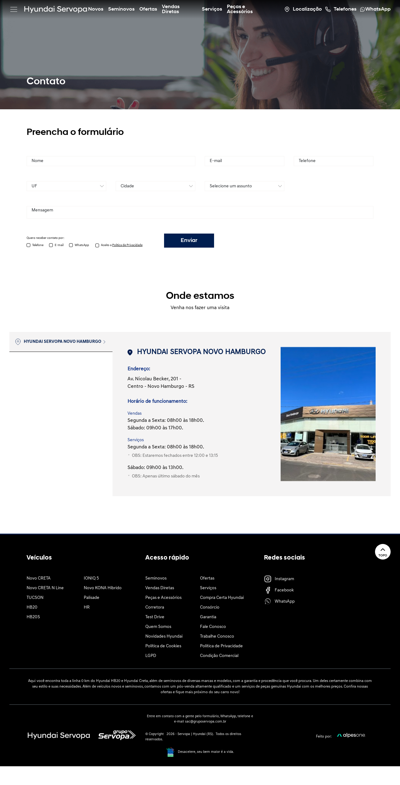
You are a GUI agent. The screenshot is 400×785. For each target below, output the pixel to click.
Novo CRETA (39, 578)
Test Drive (154, 617)
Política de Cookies (163, 646)
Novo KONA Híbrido (103, 588)
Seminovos (156, 578)
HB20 (32, 607)
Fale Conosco (213, 627)
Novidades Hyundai (163, 636)
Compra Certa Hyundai (222, 597)
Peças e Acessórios (163, 597)
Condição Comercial (219, 656)
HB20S (33, 617)
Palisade (91, 597)
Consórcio (209, 607)
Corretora (154, 607)
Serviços (208, 588)
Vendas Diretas (159, 588)
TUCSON (35, 597)
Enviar (189, 241)
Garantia (208, 617)
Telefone (37, 245)
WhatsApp (82, 245)
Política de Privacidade (221, 646)
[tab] (60, 342)
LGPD (150, 656)
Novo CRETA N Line (45, 588)
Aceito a (121, 245)
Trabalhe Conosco (217, 636)
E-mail (59, 245)
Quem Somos (158, 627)
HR (87, 607)
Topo (382, 551)
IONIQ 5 (91, 578)
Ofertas (207, 578)
